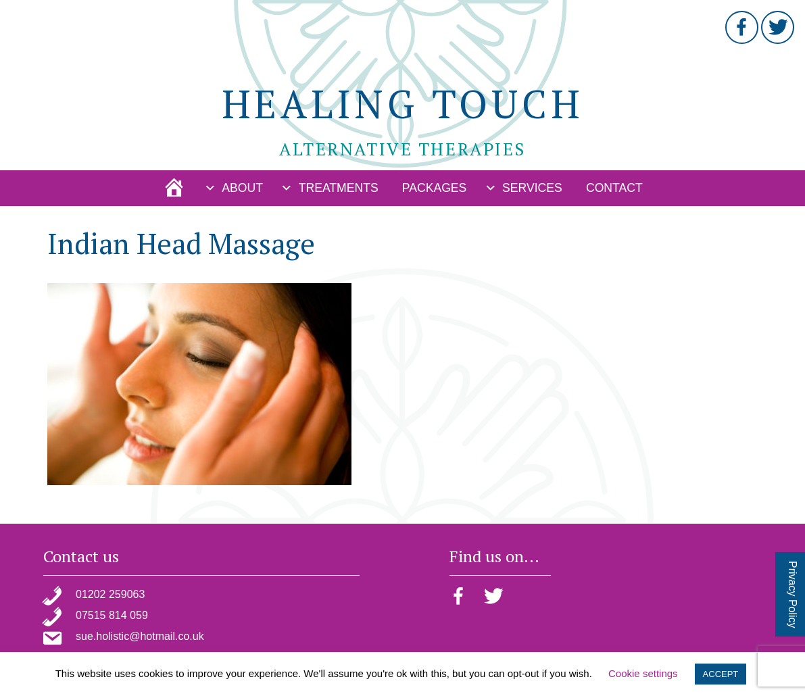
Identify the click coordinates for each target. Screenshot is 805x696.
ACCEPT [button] (721, 674)
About (242, 188)
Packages (434, 188)
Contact (614, 188)
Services (532, 188)
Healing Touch (403, 103)
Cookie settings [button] (643, 673)
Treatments (339, 188)
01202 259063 (110, 594)
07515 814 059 (112, 615)
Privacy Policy (792, 594)
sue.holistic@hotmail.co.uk (140, 636)
